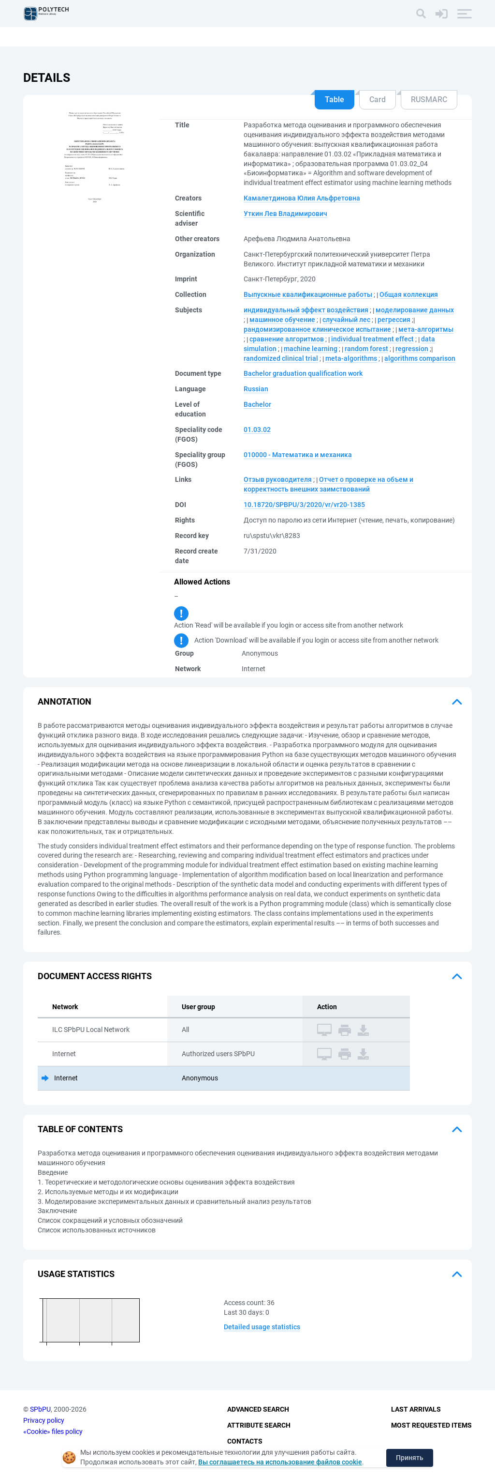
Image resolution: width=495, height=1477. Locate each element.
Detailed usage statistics (262, 1327)
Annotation (64, 701)
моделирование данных (415, 310)
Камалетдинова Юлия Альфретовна (302, 198)
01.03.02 (257, 429)
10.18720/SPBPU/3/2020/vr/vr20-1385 (304, 504)
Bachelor (257, 404)
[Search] (421, 13)
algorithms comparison (419, 358)
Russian (256, 389)
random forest (366, 349)
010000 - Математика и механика (298, 455)
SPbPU (40, 1410)
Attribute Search (259, 1425)
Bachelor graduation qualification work (303, 373)
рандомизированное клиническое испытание (317, 329)
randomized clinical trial (281, 358)
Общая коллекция (408, 294)
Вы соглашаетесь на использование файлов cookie (280, 1462)
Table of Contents (80, 1129)
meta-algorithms (351, 358)
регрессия (394, 319)
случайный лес (346, 319)
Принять (409, 1458)
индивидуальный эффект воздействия (306, 310)
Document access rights (95, 976)
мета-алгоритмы (425, 329)
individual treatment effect (372, 339)
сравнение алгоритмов (286, 339)
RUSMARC (429, 99)
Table (334, 99)
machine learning (310, 349)
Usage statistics (76, 1274)
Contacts (244, 1441)
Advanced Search (258, 1410)
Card (377, 99)
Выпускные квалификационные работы (308, 294)
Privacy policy (43, 1420)
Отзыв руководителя (278, 479)
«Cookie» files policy (53, 1431)
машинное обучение (282, 319)
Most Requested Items (431, 1425)
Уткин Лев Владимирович (285, 213)
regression (411, 349)
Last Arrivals (416, 1410)
